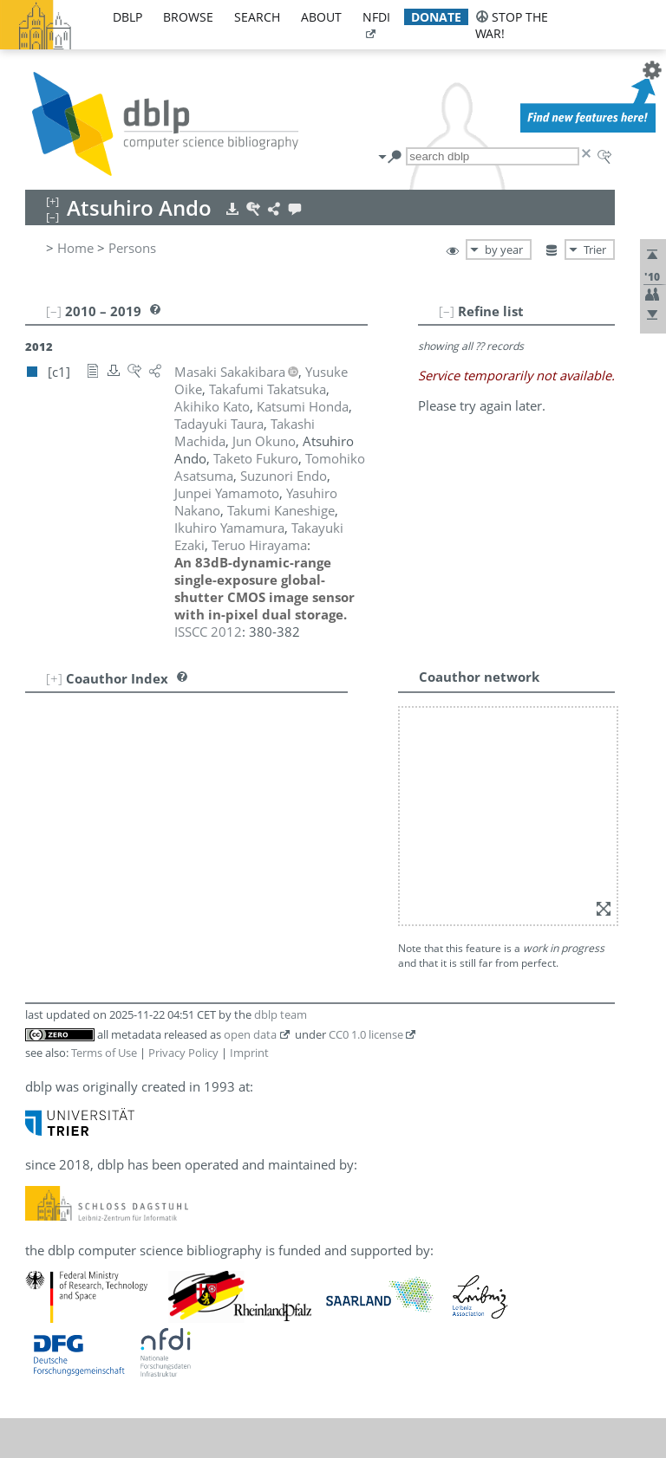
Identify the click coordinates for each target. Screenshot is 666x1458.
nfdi (376, 17)
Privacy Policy (183, 773)
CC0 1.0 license (366, 754)
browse (188, 17)
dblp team (280, 734)
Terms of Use (104, 773)
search (257, 17)
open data (250, 754)
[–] (499, 311)
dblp (127, 17)
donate (436, 17)
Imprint (249, 773)
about (321, 17)
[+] (54, 626)
